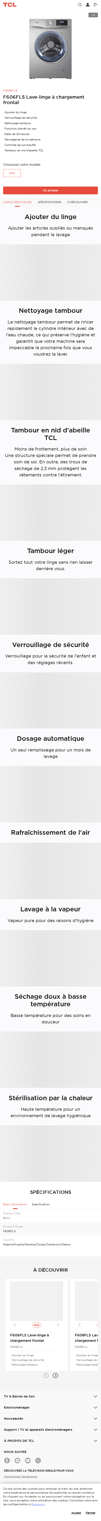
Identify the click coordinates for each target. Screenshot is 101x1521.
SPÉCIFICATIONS (49, 202)
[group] (50, 47)
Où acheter (50, 190)
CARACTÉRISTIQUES (17, 202)
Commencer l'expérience (20, 1476)
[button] (46, 1375)
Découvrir (38, 1504)
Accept (76, 1513)
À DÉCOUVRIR (77, 202)
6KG (12, 173)
